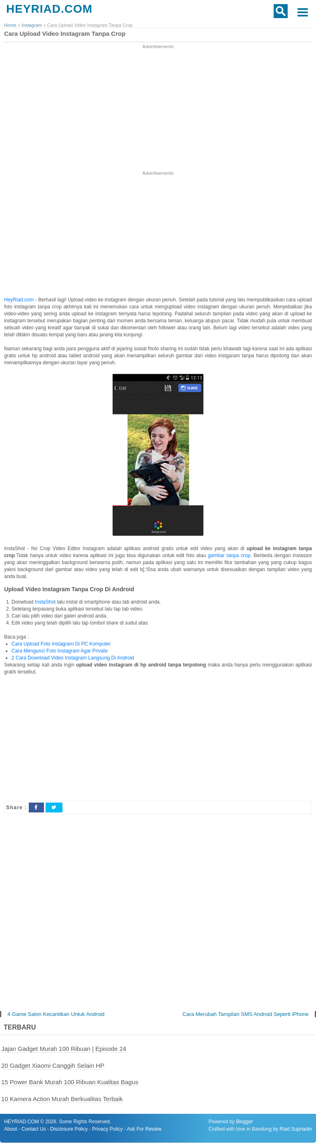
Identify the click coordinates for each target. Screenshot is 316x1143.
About (10, 1129)
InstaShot (45, 602)
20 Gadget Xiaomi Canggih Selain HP (52, 1065)
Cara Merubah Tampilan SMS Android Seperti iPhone (245, 1014)
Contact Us (33, 1129)
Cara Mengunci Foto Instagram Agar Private (60, 651)
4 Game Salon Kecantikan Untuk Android (55, 1014)
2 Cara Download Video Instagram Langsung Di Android (73, 658)
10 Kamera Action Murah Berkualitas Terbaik (62, 1098)
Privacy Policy (107, 1129)
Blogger (244, 1122)
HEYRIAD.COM (49, 8)
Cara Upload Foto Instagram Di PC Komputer (61, 644)
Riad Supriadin (295, 1129)
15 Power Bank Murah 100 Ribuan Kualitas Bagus (69, 1082)
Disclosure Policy (69, 1129)
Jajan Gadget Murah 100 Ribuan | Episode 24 (63, 1048)
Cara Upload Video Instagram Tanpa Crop (64, 33)
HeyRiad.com (19, 300)
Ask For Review (144, 1129)
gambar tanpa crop (229, 555)
